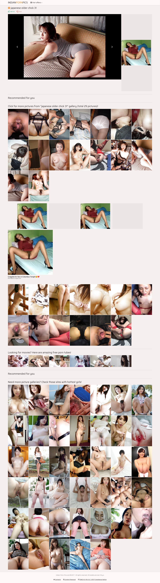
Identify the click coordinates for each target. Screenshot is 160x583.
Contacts (57, 579)
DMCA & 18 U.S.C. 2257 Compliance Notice (92, 579)
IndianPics (18, 2)
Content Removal (69, 579)
